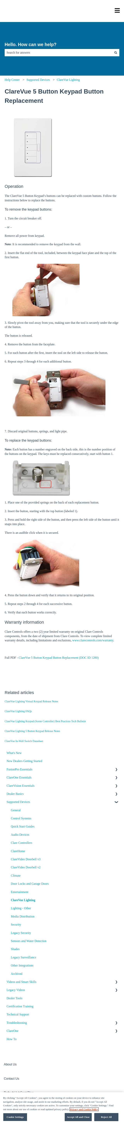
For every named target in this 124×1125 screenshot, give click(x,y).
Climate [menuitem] (16, 875)
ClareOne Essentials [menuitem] (19, 777)
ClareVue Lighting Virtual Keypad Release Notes (31, 701)
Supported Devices (38, 79)
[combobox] (58, 52)
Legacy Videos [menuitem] (16, 990)
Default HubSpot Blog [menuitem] (19, 1092)
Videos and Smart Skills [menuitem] (21, 981)
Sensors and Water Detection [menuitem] (29, 941)
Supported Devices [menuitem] (18, 802)
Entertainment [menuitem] (19, 892)
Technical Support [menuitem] (18, 1014)
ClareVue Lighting (68, 79)
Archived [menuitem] (16, 973)
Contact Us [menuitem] (11, 1078)
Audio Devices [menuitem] (20, 834)
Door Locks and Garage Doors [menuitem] (30, 883)
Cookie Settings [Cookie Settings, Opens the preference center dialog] (15, 1118)
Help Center (12, 79)
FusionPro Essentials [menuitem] (19, 769)
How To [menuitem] (11, 1039)
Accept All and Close (78, 1118)
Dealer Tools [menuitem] (14, 998)
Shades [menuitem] (15, 949)
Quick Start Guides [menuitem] (23, 826)
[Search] (115, 52)
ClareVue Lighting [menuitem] (23, 900)
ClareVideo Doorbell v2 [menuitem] (26, 867)
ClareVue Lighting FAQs (18, 711)
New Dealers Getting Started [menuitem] (24, 761)
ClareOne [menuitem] (12, 1030)
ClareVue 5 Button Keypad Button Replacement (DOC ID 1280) (59, 657)
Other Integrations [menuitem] (22, 965)
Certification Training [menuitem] (20, 1006)
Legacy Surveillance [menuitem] (23, 957)
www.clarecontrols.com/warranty (92, 640)
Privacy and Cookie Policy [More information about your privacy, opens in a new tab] (84, 1110)
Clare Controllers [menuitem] (21, 842)
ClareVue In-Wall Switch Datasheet (24, 741)
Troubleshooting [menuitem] (17, 1022)
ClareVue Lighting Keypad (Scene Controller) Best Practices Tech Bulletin (45, 721)
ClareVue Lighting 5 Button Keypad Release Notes (32, 731)
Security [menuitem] (16, 924)
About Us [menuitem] (10, 1064)
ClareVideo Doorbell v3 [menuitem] (26, 859)
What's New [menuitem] (14, 753)
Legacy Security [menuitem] (21, 932)
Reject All (106, 1118)
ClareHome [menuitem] (18, 851)
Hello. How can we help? (30, 44)
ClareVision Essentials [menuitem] (20, 785)
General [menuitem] (16, 810)
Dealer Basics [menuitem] (15, 793)
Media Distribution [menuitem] (22, 916)
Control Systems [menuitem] (21, 818)
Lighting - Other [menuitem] (21, 908)
